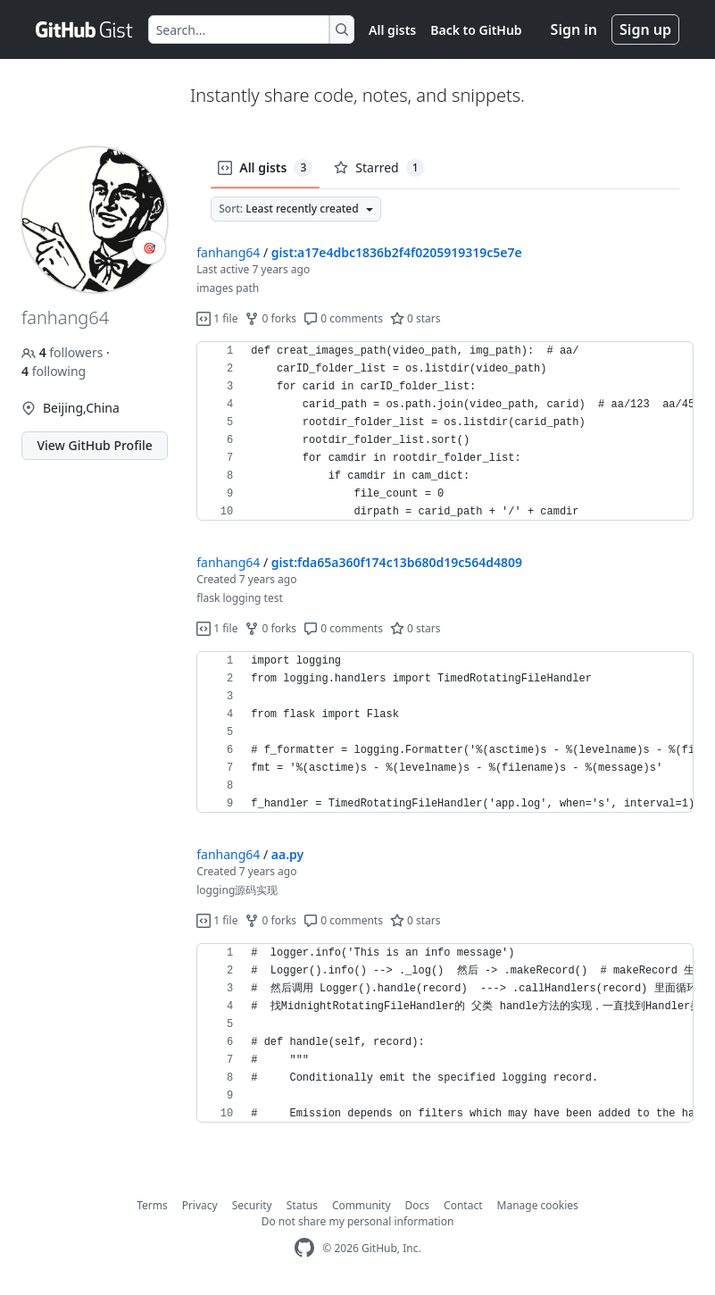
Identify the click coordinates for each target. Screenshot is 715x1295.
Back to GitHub (475, 29)
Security (252, 1205)
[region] (445, 431)
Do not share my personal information (358, 1221)
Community (361, 1205)
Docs (417, 1205)
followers (63, 352)
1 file (216, 318)
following (53, 371)
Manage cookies (537, 1205)
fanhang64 (228, 252)
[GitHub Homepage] (304, 1248)
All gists (392, 29)
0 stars (415, 318)
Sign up (645, 29)
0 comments (343, 318)
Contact (463, 1205)
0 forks (270, 318)
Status (302, 1205)
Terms (152, 1205)
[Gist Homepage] (85, 29)
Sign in (574, 29)
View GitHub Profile (94, 445)
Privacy (200, 1205)
